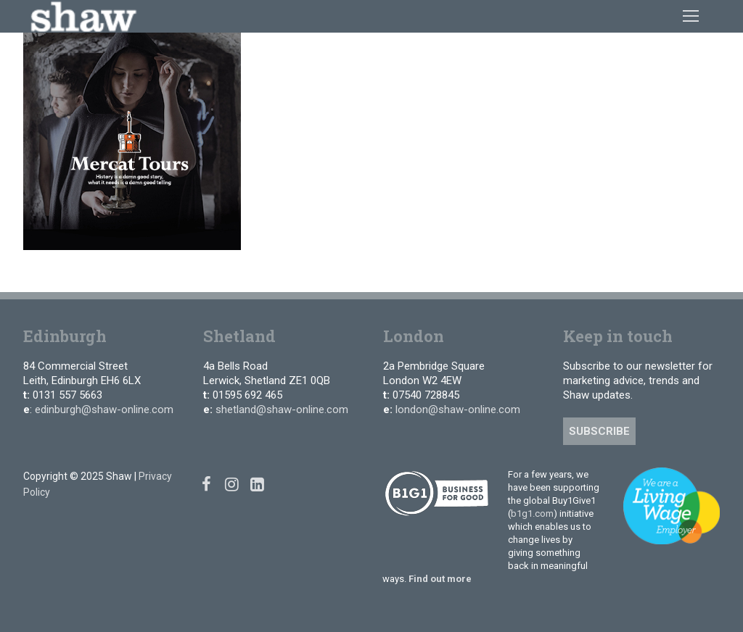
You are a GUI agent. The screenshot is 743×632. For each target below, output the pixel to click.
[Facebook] (206, 483)
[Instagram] (232, 483)
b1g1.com (532, 513)
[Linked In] (257, 483)
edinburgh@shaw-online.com (104, 409)
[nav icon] (691, 16)
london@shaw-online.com (457, 409)
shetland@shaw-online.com (281, 409)
